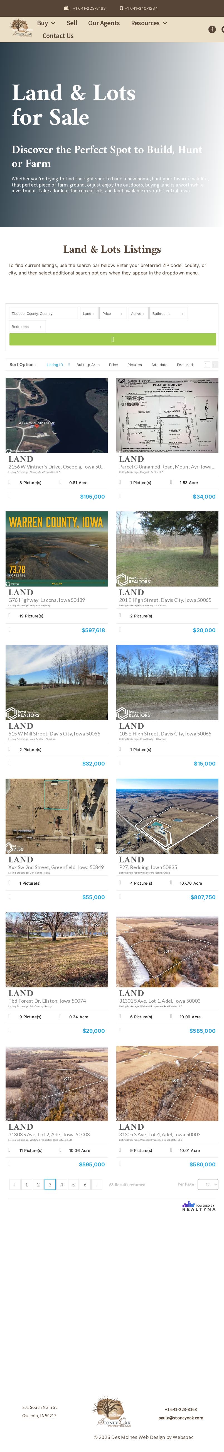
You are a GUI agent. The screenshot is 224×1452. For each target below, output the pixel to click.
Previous (15, 1184)
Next (96, 1184)
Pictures (134, 364)
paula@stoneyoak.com (180, 1418)
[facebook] (212, 29)
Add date (159, 364)
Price (113, 364)
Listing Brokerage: (18, 472)
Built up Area (88, 364)
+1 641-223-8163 (181, 1409)
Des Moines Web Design (138, 1437)
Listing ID (55, 364)
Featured (185, 364)
